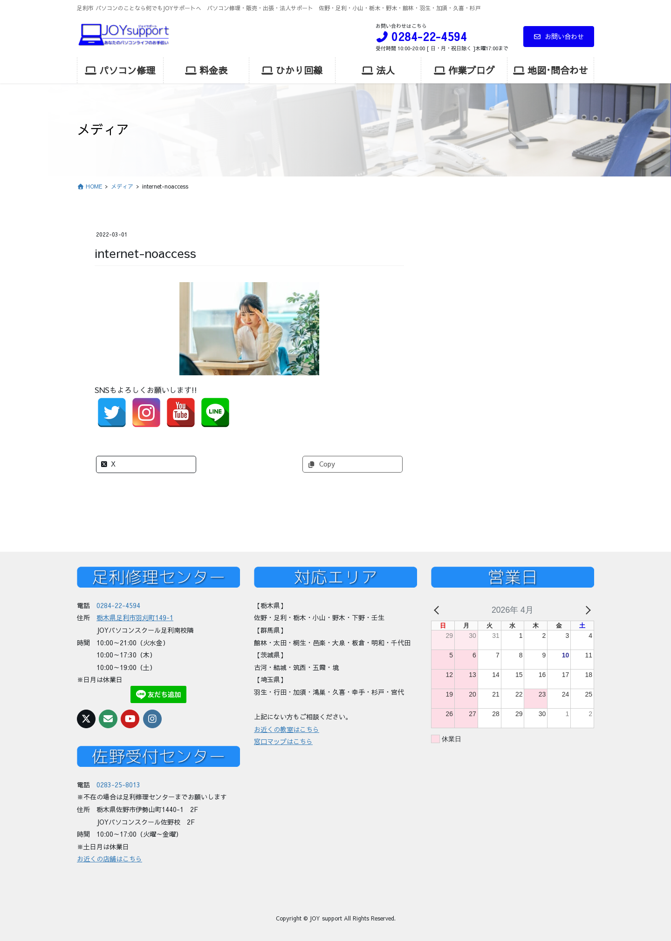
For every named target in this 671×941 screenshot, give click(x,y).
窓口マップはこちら (283, 741)
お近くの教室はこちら (286, 729)
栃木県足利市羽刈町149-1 (134, 617)
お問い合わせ (559, 36)
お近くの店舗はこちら (109, 858)
